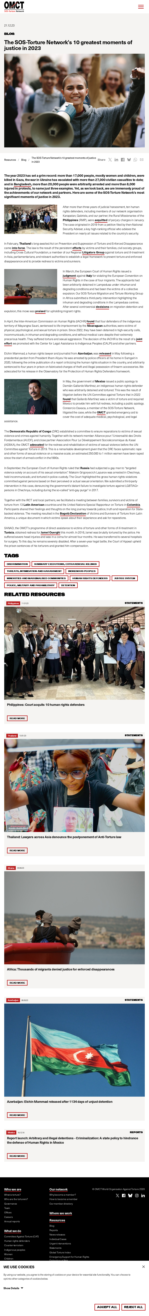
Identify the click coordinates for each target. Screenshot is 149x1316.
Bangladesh (22, 184)
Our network (58, 1189)
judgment (69, 275)
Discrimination (17, 564)
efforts (77, 248)
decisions (102, 306)
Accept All (107, 1307)
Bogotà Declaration (73, 513)
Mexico (11, 1132)
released (105, 353)
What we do (12, 1230)
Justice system (124, 578)
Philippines (13, 603)
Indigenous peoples (82, 571)
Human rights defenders (90, 578)
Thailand (12, 735)
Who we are (12, 1189)
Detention (68, 585)
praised (40, 311)
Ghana (11, 868)
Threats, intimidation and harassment (34, 571)
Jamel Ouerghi (50, 532)
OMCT (101, 412)
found (90, 321)
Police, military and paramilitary (31, 585)
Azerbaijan (13, 1000)
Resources (57, 1220)
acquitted (101, 220)
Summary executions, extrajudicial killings (65, 564)
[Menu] (141, 6)
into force (18, 248)
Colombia (133, 504)
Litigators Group (93, 252)
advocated (37, 444)
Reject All (133, 1307)
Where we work (60, 1213)
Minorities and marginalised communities (36, 578)
